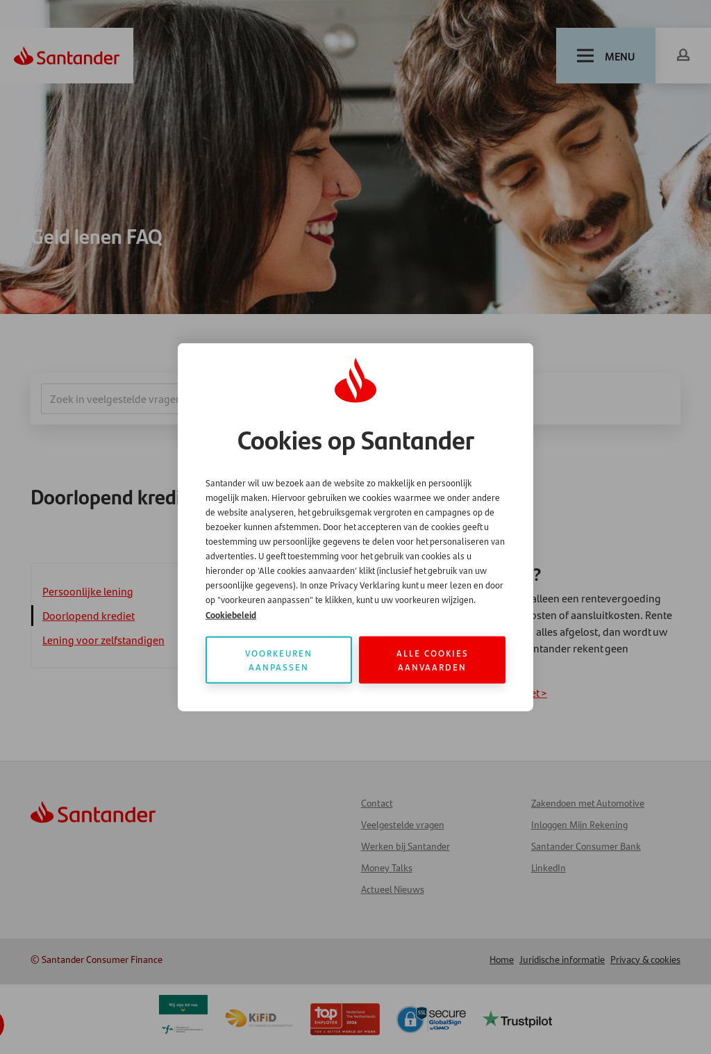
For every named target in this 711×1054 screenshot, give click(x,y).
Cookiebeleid (231, 614)
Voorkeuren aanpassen (278, 659)
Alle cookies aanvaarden (432, 659)
